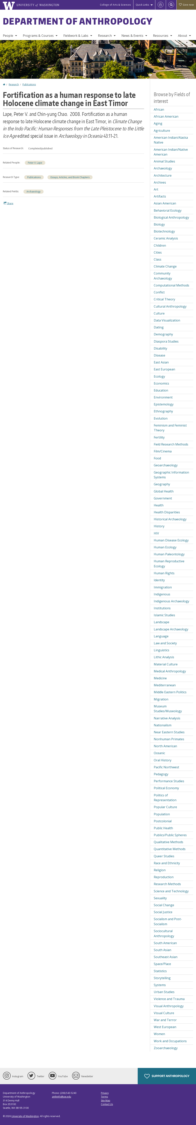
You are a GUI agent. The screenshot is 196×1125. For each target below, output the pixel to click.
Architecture (163, 175)
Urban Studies (164, 992)
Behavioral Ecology (167, 210)
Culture (159, 313)
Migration (161, 699)
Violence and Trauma (169, 999)
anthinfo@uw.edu (61, 1096)
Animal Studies (164, 161)
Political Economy (166, 788)
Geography (162, 484)
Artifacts (160, 196)
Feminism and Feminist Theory (170, 428)
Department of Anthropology (78, 21)
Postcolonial (163, 821)
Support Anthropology (166, 1076)
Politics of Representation (165, 797)
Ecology (159, 376)
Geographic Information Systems (171, 475)
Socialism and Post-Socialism (168, 921)
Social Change (164, 905)
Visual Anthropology (169, 1006)
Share (8, 203)
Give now (186, 4)
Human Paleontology (169, 554)
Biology (159, 224)
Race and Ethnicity (167, 863)
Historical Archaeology (170, 519)
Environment (163, 397)
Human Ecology (165, 547)
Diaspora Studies (166, 341)
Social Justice (163, 912)
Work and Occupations (170, 1041)
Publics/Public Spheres (170, 835)
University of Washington (25, 1116)
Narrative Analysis (167, 718)
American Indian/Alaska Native (171, 140)
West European (165, 1027)
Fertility (159, 437)
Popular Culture (165, 807)
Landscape (161, 622)
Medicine (160, 678)
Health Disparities (167, 512)
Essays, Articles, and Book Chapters (70, 177)
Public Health (163, 828)
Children (160, 245)
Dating (159, 327)
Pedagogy (161, 774)
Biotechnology (164, 231)
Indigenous (162, 594)
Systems (160, 985)
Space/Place (162, 964)
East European (164, 369)
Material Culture (166, 664)
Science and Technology (171, 891)
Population (162, 814)
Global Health (164, 491)
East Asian (161, 362)
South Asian (162, 950)
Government (163, 498)
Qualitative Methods (168, 842)
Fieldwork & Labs (76, 35)
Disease (159, 355)
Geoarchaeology (166, 465)
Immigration (163, 587)
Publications (29, 84)
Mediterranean (165, 685)
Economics (161, 383)
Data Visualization (167, 320)
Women (159, 1034)
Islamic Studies (164, 615)
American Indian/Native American (171, 152)
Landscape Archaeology (171, 629)
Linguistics (161, 650)
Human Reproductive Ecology (169, 563)
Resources (160, 35)
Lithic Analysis (164, 657)
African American (166, 116)
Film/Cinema (163, 451)
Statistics (160, 971)
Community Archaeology (163, 275)
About (182, 35)
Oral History (162, 760)
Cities (158, 252)
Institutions (162, 608)
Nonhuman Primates (169, 739)
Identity (159, 580)
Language (161, 636)
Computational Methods (171, 285)
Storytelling (162, 978)
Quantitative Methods (170, 849)
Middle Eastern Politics (170, 692)
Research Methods (167, 884)
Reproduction (164, 877)
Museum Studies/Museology (168, 708)
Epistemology (164, 404)
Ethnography (163, 411)
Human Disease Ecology (171, 540)
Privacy (105, 1093)
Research (105, 35)
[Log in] (160, 5)
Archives (160, 182)
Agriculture (162, 130)
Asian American (165, 203)
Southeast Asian (165, 957)
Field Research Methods (171, 444)
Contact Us (107, 1104)
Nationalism (162, 725)
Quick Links (142, 4)
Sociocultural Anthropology (164, 933)
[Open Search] (171, 5)
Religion (160, 870)
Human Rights (164, 573)
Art (156, 189)
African (159, 109)
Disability (160, 348)
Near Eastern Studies (169, 732)
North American (165, 746)
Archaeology (33, 191)
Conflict (159, 292)
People (8, 35)
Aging (158, 123)
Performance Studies (169, 781)
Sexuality (160, 898)
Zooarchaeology (166, 1048)
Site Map (105, 1100)
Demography (163, 334)
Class (157, 259)
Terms (104, 1096)
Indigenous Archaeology (171, 601)
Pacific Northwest (166, 767)
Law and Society (165, 643)
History (159, 526)
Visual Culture (164, 1013)
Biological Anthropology (171, 217)
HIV (156, 533)
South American (165, 943)
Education (161, 390)
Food (157, 458)
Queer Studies (164, 856)
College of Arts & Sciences (115, 4)
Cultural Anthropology (170, 306)
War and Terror (165, 1020)
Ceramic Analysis (166, 238)
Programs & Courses (38, 35)
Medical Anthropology (170, 671)
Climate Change (165, 266)
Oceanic (159, 753)
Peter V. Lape (35, 162)
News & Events (132, 35)
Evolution (161, 418)
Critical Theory (164, 299)
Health (158, 505)
